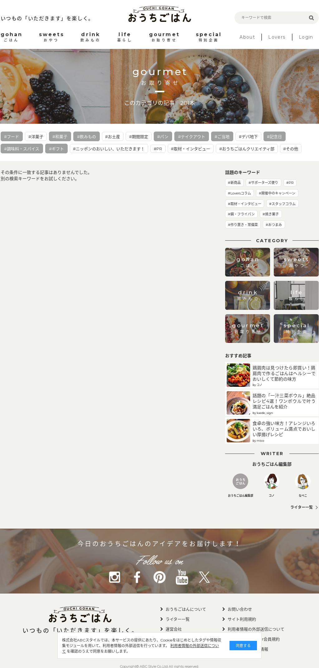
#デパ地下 (248, 136)
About (247, 37)
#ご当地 (222, 136)
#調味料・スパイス (21, 148)
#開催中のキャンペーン (277, 193)
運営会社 (174, 629)
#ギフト (56, 148)
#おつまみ (274, 225)
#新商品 (234, 182)
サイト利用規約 (242, 619)
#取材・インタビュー (190, 148)
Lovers (276, 37)
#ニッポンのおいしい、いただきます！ (109, 148)
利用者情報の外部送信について (130, 651)
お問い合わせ (240, 609)
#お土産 (112, 136)
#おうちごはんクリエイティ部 (246, 148)
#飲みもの (86, 136)
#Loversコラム (239, 193)
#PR (158, 148)
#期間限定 (138, 136)
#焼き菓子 (271, 214)
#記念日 (274, 136)
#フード (11, 136)
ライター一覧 (301, 507)
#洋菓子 (35, 136)
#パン (162, 136)
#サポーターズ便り (263, 182)
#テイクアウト (191, 136)
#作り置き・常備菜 (243, 225)
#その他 (290, 148)
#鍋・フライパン (241, 214)
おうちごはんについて (186, 609)
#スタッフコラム (282, 204)
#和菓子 (59, 136)
